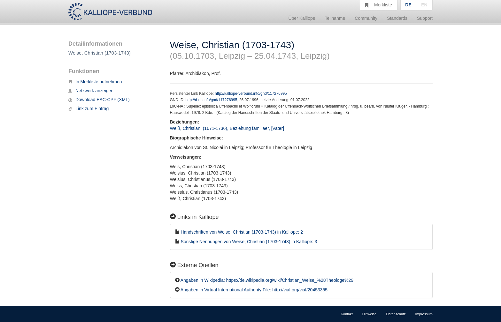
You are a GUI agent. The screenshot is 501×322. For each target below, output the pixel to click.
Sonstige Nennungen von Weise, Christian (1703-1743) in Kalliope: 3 (249, 241)
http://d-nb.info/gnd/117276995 (211, 100)
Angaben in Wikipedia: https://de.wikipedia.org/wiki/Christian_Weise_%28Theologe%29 (267, 280)
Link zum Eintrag (88, 108)
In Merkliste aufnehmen (95, 81)
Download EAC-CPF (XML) (99, 99)
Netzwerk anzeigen (90, 90)
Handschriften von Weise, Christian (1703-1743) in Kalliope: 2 (242, 232)
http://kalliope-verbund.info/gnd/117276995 (251, 93)
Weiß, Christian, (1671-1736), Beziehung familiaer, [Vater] (227, 128)
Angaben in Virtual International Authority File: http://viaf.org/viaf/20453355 (254, 289)
